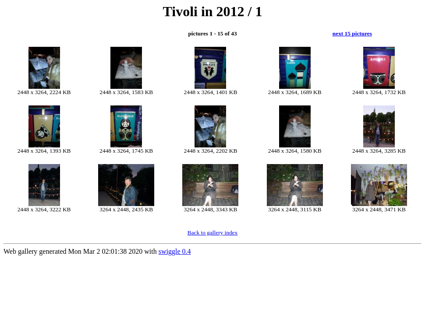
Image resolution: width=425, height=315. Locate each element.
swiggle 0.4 (175, 251)
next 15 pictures (352, 33)
